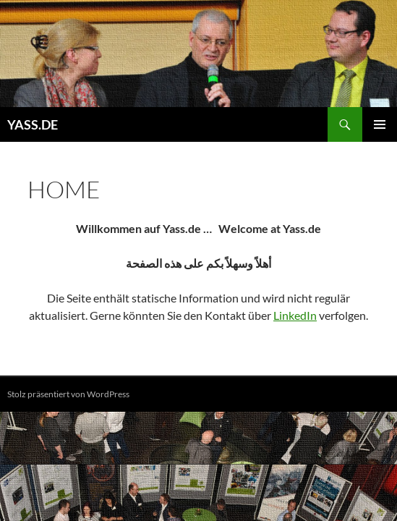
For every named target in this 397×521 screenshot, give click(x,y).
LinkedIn (295, 315)
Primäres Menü (379, 124)
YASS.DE (32, 124)
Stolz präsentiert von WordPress (68, 394)
